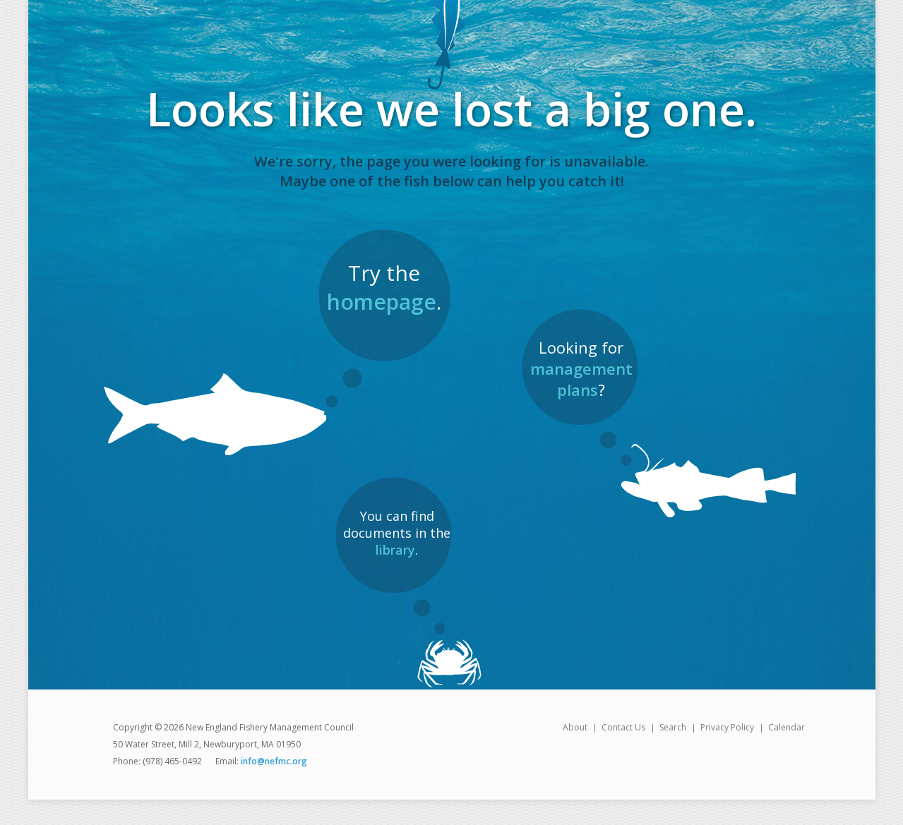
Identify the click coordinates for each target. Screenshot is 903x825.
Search (672, 727)
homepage (381, 301)
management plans (581, 379)
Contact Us (623, 727)
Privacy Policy (727, 727)
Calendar (786, 727)
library (395, 549)
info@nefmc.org (274, 761)
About (575, 727)
